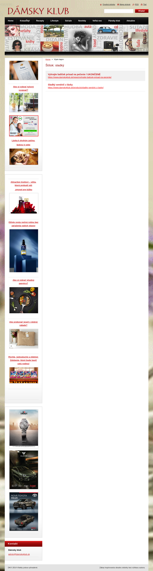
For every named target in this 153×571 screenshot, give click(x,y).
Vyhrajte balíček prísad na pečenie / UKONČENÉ (74, 74)
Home (48, 59)
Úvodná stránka (109, 4)
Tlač (145, 4)
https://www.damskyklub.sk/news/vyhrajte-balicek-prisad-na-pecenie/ (80, 77)
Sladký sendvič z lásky (60, 84)
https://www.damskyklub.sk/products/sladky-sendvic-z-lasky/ (76, 87)
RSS (137, 4)
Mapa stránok (125, 4)
